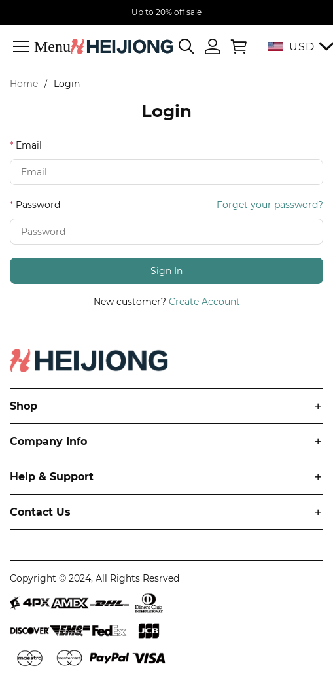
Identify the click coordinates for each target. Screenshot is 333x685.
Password (38, 205)
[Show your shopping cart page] (236, 46)
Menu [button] (52, 46)
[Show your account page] (213, 46)
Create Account (204, 301)
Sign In (166, 271)
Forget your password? (270, 205)
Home (24, 84)
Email (29, 145)
